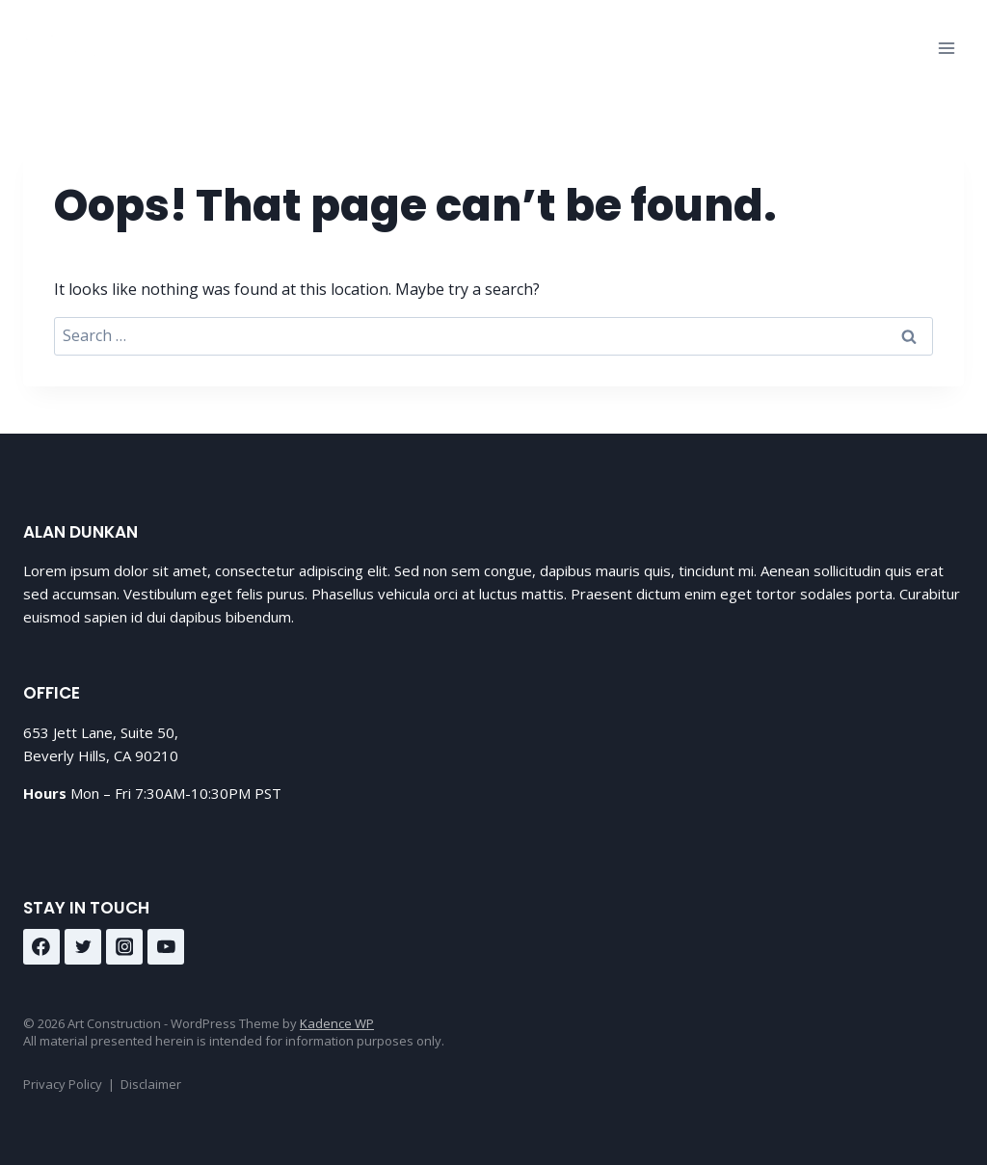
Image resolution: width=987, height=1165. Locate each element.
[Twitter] (83, 947)
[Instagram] (124, 947)
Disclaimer (150, 1084)
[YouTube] (165, 947)
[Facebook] (41, 947)
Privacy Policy (62, 1084)
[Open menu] (946, 48)
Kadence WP (337, 1023)
